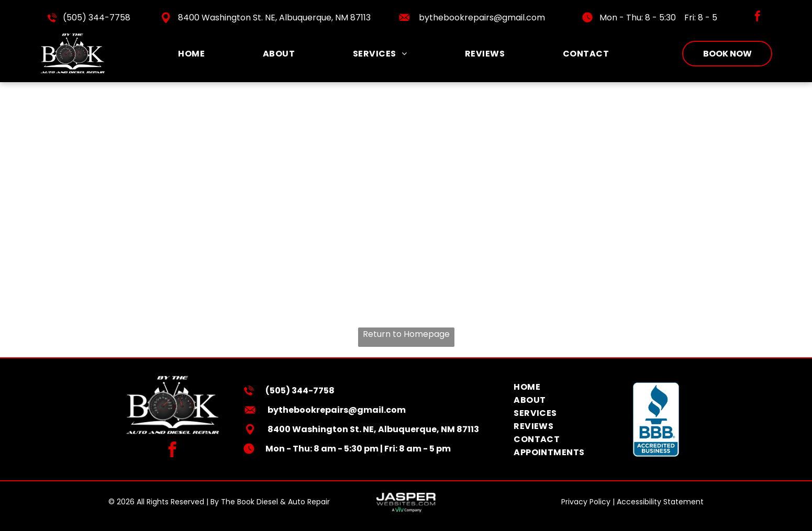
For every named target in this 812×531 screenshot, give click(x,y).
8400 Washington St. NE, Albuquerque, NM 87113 (274, 18)
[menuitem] (191, 53)
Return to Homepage (406, 334)
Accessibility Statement (660, 501)
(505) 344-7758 (96, 18)
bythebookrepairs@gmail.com (482, 18)
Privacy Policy (585, 501)
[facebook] (757, 17)
